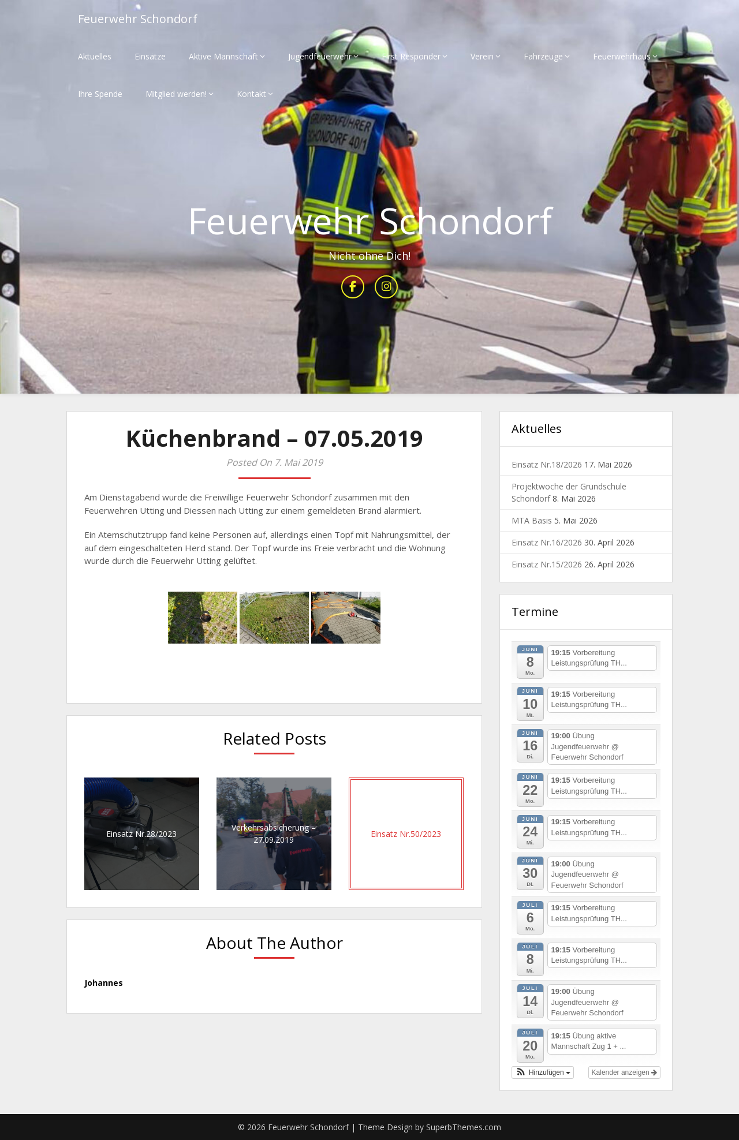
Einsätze (150, 56)
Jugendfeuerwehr (320, 56)
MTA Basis (532, 520)
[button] (542, 1072)
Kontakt (251, 93)
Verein (482, 56)
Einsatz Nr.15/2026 (547, 564)
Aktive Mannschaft (223, 56)
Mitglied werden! (176, 93)
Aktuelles (94, 56)
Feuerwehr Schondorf (137, 19)
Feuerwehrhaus (622, 56)
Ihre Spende (100, 93)
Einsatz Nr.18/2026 (547, 464)
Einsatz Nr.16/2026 (547, 542)
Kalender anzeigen (624, 1072)
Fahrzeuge (543, 56)
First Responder (411, 56)
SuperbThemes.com (463, 1127)
